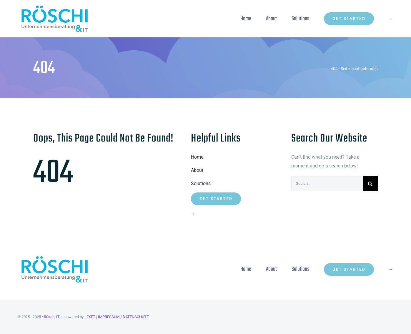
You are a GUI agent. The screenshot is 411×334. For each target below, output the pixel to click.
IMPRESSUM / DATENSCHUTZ (123, 317)
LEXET (89, 317)
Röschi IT (52, 317)
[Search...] (327, 183)
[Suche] (370, 183)
